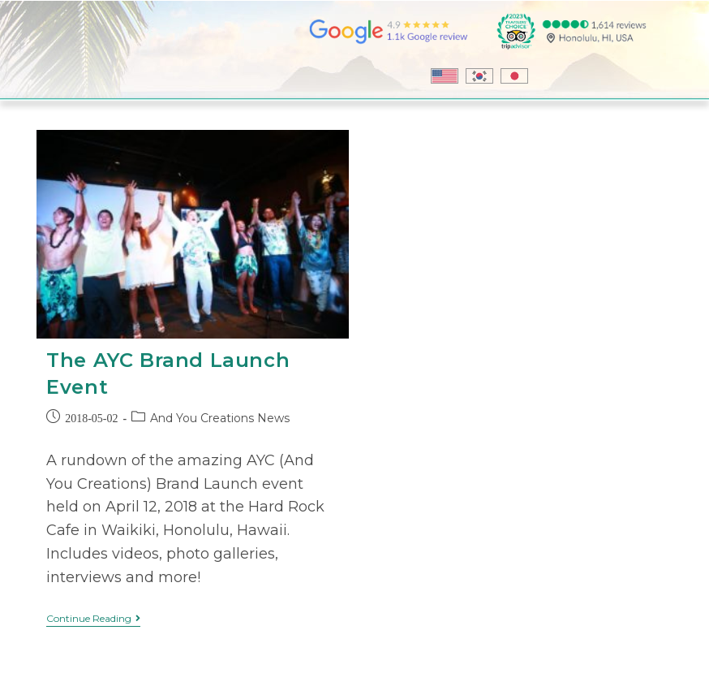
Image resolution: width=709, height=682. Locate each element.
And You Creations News (220, 418)
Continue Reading (93, 618)
